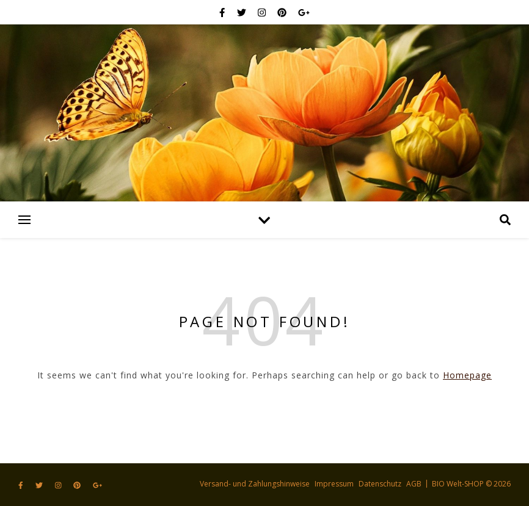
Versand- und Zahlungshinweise (255, 484)
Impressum (334, 484)
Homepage (467, 375)
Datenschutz (380, 484)
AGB (413, 484)
